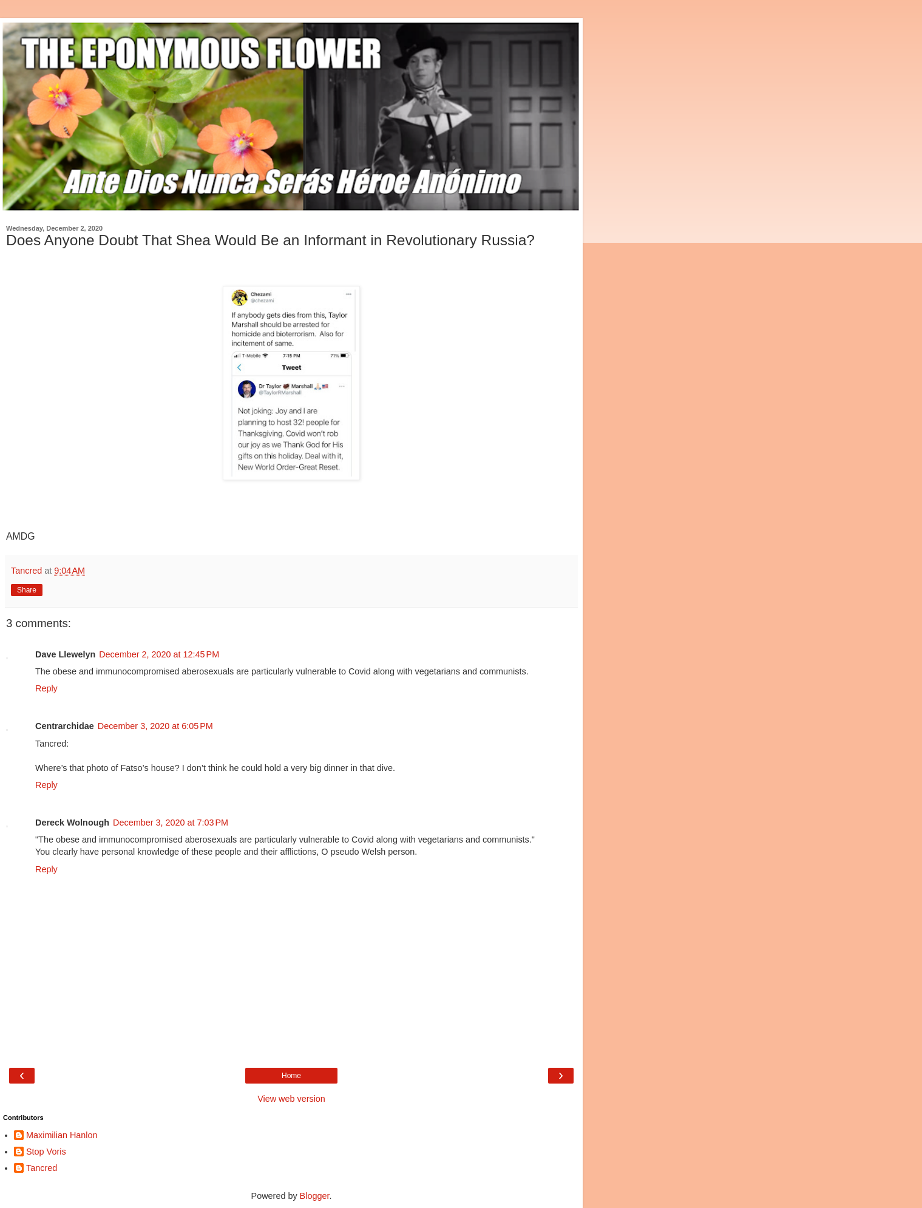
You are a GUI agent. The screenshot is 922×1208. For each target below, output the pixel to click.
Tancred (41, 1168)
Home (291, 1075)
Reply (46, 688)
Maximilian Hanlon (62, 1135)
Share (26, 590)
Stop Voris (46, 1151)
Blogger (315, 1196)
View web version (291, 1099)
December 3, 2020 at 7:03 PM (170, 822)
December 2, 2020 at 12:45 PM (159, 654)
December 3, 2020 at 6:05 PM (155, 726)
